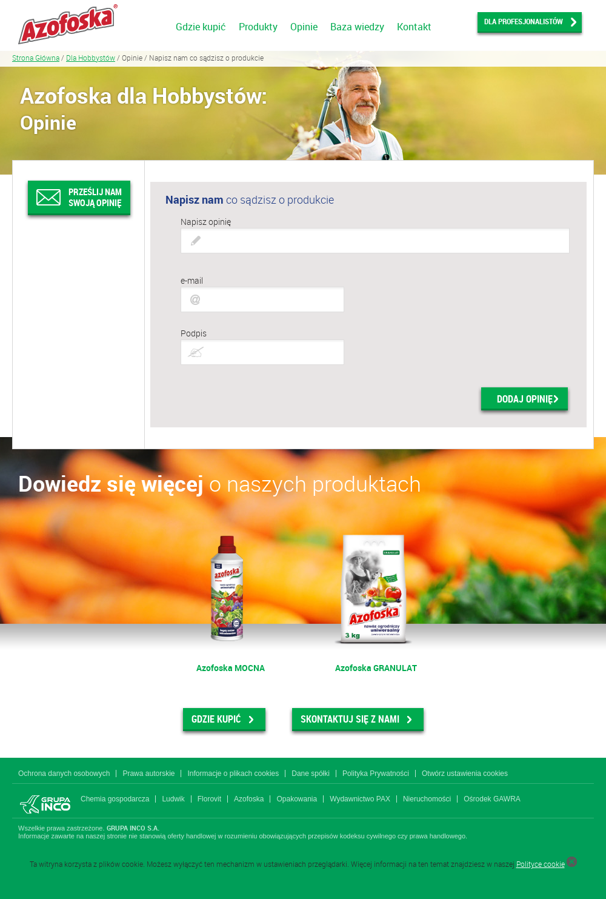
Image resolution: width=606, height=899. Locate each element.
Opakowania (296, 799)
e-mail (192, 280)
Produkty (258, 26)
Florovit (209, 799)
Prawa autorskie (148, 773)
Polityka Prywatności (375, 773)
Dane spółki (310, 773)
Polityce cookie (540, 864)
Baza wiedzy (357, 26)
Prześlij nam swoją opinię (95, 197)
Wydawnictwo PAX (360, 799)
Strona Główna (35, 57)
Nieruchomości (427, 799)
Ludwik (173, 799)
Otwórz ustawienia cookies (465, 773)
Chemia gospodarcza (115, 799)
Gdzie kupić (201, 26)
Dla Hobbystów (90, 57)
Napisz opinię (206, 221)
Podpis (194, 333)
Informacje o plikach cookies (233, 773)
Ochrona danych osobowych (64, 773)
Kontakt (414, 26)
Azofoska (249, 799)
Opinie (304, 26)
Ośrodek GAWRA (492, 799)
